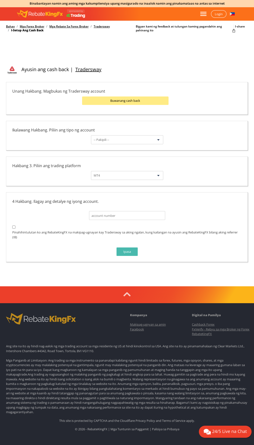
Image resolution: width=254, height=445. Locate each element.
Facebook (137, 329)
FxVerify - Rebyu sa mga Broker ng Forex (220, 329)
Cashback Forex (203, 324)
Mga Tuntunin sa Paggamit (130, 429)
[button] (232, 14)
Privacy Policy (145, 420)
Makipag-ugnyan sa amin (148, 324)
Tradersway (102, 26)
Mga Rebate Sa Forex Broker (69, 26)
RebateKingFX (202, 334)
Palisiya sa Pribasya (165, 429)
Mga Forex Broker (32, 26)
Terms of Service (173, 420)
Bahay (10, 26)
